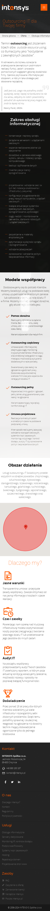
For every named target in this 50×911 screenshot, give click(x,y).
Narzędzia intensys (14, 894)
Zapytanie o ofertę (14, 885)
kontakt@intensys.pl (15, 772)
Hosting (5, 855)
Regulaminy (7, 811)
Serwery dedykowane (12, 836)
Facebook (5, 782)
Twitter (12, 782)
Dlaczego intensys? (11, 802)
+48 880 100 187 (13, 768)
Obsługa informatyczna (13, 832)
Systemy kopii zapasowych (15, 850)
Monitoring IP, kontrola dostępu (17, 841)
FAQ (7, 880)
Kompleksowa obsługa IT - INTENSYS (15, 7)
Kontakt (5, 806)
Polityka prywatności (12, 815)
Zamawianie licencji (15, 889)
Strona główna (9, 35)
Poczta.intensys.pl (14, 898)
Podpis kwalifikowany (12, 846)
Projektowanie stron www (14, 864)
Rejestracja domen (11, 859)
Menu (44, 7)
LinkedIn (19, 782)
